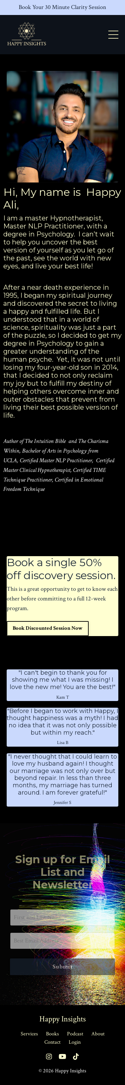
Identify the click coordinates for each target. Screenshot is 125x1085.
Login (75, 1042)
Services (29, 1033)
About (98, 1033)
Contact (52, 1042)
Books (52, 1033)
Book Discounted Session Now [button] (48, 628)
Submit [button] (62, 966)
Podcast (75, 1033)
